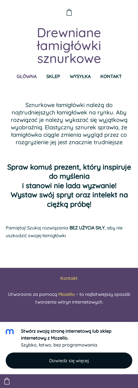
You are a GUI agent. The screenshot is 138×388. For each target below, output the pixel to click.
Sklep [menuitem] (53, 76)
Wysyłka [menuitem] (80, 76)
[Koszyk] (68, 12)
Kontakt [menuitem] (111, 76)
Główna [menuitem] (27, 76)
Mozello (66, 294)
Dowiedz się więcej (69, 360)
